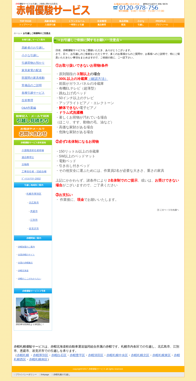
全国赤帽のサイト (26, 254)
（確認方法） (97, 79)
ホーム (17, 33)
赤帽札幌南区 (38, 359)
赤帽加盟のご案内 (26, 247)
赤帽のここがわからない (29, 278)
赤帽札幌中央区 (117, 355)
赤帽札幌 (23, 355)
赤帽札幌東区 (161, 355)
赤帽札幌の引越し (61, 374)
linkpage (45, 374)
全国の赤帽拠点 (25, 262)
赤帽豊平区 (77, 355)
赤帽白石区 (59, 355)
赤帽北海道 (23, 270)
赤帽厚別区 (40, 355)
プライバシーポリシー (26, 374)
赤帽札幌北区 (140, 355)
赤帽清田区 (95, 355)
